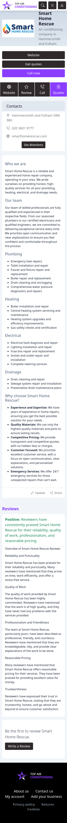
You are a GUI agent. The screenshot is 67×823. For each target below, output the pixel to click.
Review (26, 89)
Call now (33, 73)
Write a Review (19, 746)
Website (34, 55)
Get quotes (33, 64)
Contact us (44, 791)
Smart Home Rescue (46, 18)
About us (21, 791)
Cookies (33, 809)
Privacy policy (24, 804)
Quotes (58, 89)
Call (42, 89)
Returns (47, 804)
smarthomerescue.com (29, 136)
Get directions (33, 145)
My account (14, 796)
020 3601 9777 (23, 128)
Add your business (46, 796)
